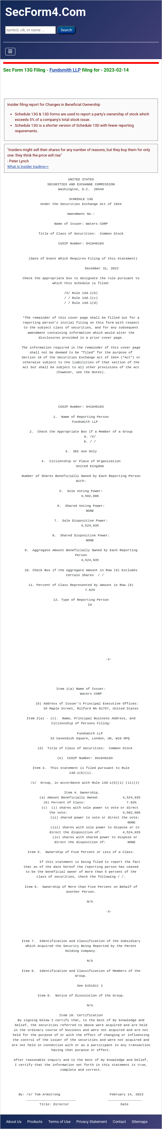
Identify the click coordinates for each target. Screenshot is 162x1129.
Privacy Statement (91, 1121)
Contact (119, 1121)
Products (34, 1121)
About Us (13, 1121)
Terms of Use (59, 1121)
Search (66, 30)
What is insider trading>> (27, 166)
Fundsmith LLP (65, 70)
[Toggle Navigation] (10, 51)
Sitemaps (140, 1121)
